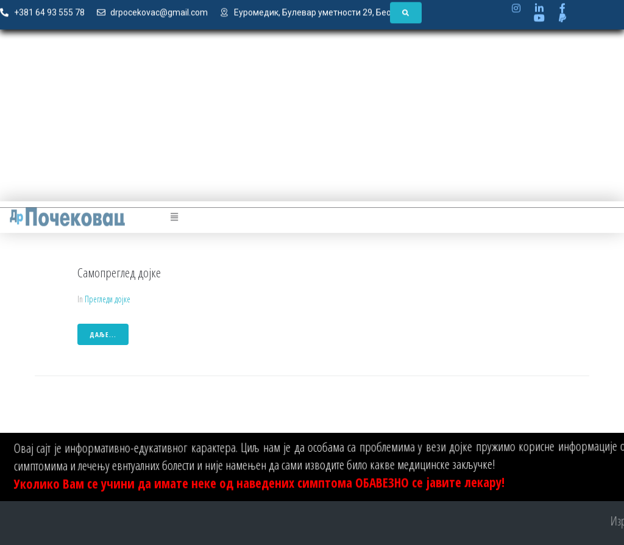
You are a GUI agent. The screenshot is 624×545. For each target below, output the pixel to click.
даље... (103, 334)
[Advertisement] (312, 122)
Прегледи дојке (107, 299)
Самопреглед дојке (119, 272)
